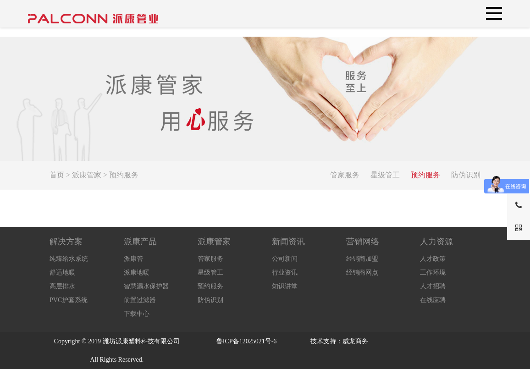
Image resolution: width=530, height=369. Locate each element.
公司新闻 (285, 258)
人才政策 (433, 258)
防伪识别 (465, 175)
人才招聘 (433, 286)
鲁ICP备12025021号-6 (246, 341)
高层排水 (62, 286)
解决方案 (66, 241)
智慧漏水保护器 (146, 286)
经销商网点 (362, 272)
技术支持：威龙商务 (339, 341)
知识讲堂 (285, 286)
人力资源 (436, 241)
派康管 (133, 258)
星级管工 (385, 175)
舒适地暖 (62, 272)
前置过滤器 (140, 300)
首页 (57, 175)
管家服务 (344, 175)
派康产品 (140, 241)
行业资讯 (285, 272)
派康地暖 (136, 272)
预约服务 (123, 175)
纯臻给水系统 (69, 258)
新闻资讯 (288, 241)
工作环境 (433, 272)
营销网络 (362, 241)
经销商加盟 (362, 258)
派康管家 (86, 175)
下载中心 (136, 313)
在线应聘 (433, 300)
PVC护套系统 (69, 300)
